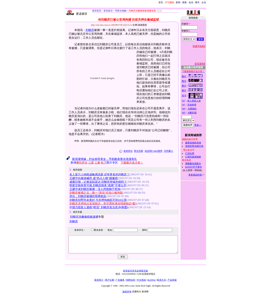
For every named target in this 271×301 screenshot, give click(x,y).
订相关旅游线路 (197, 156)
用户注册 (109, 283)
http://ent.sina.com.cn (97, 25)
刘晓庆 (86, 30)
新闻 (178, 2)
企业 (204, 2)
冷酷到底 (196, 112)
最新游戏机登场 (197, 142)
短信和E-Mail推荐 (149, 151)
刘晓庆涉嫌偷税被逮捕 (80, 216)
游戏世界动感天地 (198, 146)
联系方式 (161, 283)
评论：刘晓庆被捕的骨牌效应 (83, 196)
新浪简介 (98, 283)
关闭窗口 (164, 151)
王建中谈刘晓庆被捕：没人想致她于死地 (90, 189)
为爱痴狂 (196, 108)
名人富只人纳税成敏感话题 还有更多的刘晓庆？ (95, 174)
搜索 (184, 2)
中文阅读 (141, 283)
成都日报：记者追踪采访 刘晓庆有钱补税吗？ (94, 181)
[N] (187, 101)
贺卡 (188, 95)
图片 (188, 76)
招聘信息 (130, 283)
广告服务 (120, 283)
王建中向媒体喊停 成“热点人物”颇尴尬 (89, 178)
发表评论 (123, 151)
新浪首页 (96, 10)
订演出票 (193, 153)
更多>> (202, 125)
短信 (191, 2)
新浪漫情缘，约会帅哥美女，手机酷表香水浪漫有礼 (100, 159)
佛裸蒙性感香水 (197, 163)
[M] (188, 108)
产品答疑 (172, 283)
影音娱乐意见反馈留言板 (135, 274)
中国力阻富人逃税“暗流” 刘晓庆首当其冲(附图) (94, 207)
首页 (160, 2)
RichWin (151, 283)
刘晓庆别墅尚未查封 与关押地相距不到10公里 (94, 199)
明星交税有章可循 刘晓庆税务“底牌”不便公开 (93, 185)
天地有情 (195, 104)
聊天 (197, 2)
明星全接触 (120, 10)
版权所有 (127, 295)
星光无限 (134, 151)
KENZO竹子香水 (197, 167)
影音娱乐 (108, 10)
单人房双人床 (198, 101)
